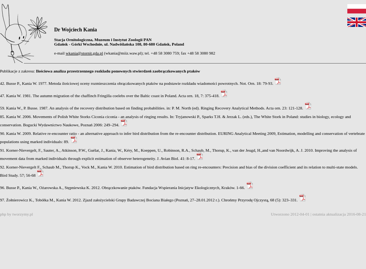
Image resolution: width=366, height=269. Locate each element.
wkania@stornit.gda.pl (84, 53)
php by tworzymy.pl (16, 214)
